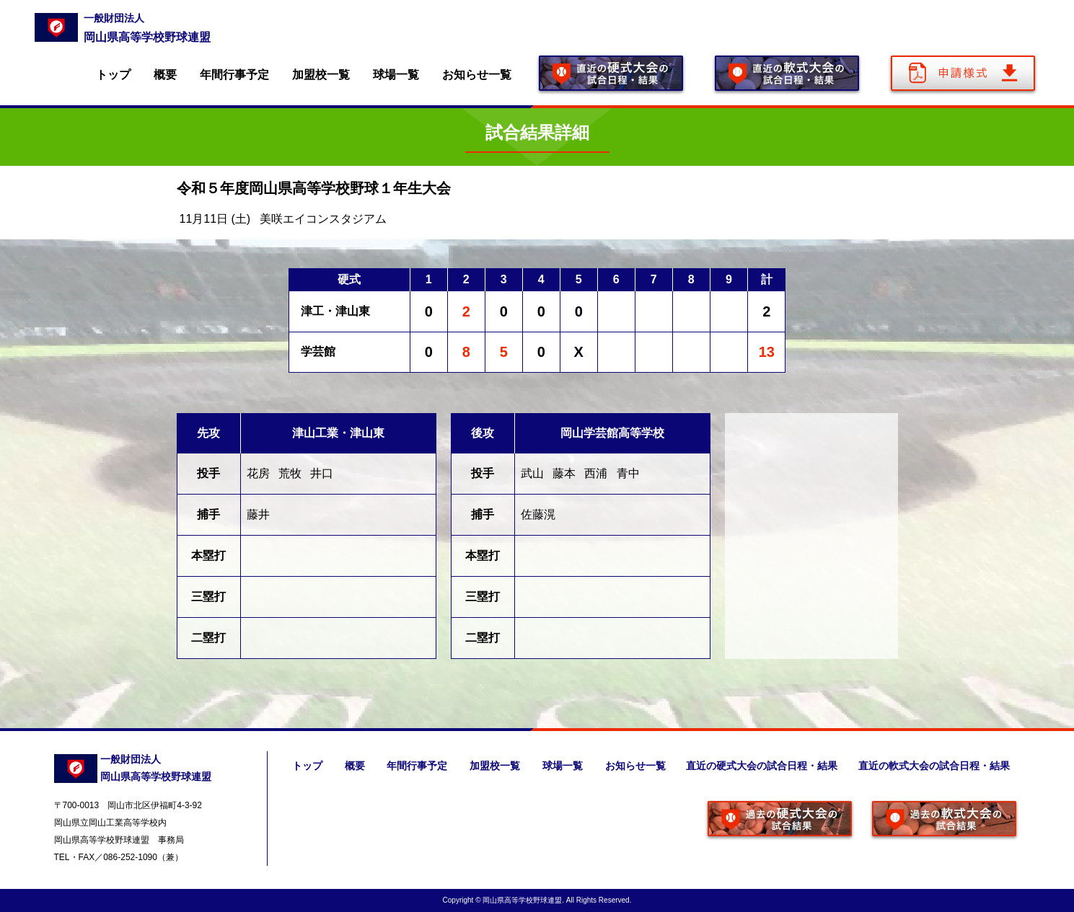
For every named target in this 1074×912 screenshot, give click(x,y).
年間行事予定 (234, 74)
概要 (165, 74)
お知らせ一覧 (476, 74)
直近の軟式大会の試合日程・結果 (933, 765)
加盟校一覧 (321, 74)
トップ (113, 74)
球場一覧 (396, 74)
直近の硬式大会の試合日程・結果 (759, 765)
